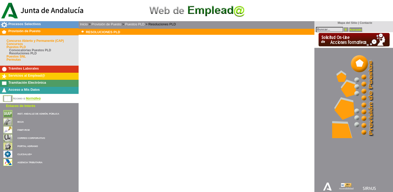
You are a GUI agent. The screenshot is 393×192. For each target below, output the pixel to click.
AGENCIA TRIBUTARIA (30, 162)
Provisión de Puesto (24, 31)
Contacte (366, 22)
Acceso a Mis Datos (24, 90)
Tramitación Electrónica (27, 82)
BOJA (20, 122)
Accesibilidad (346, 188)
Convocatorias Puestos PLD (30, 50)
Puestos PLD (16, 47)
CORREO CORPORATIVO (31, 138)
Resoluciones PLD (23, 53)
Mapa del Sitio (346, 22)
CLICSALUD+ (24, 154)
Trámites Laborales (23, 68)
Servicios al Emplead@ (26, 75)
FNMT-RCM (23, 130)
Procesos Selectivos (24, 24)
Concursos (15, 44)
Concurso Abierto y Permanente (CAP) (35, 41)
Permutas (14, 59)
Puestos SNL (16, 56)
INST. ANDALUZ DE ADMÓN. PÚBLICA (38, 113)
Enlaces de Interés (20, 106)
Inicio (84, 24)
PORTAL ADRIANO (27, 146)
